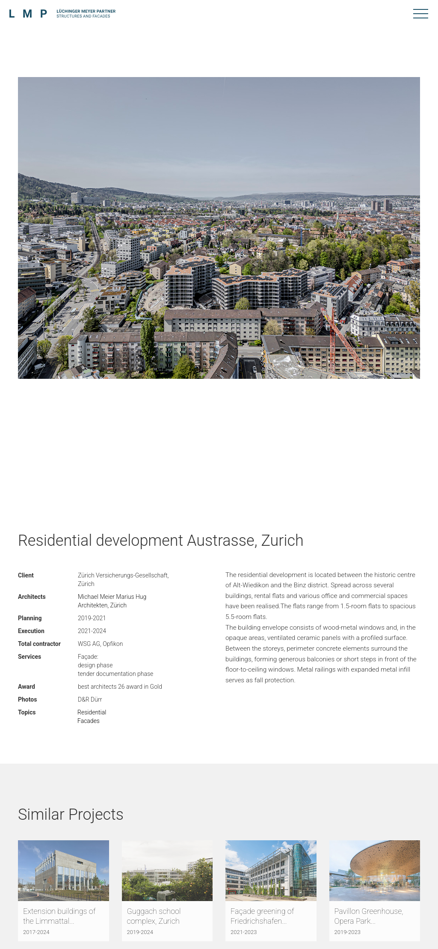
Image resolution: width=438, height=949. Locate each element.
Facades (88, 720)
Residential (91, 712)
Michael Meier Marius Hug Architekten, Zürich (112, 601)
